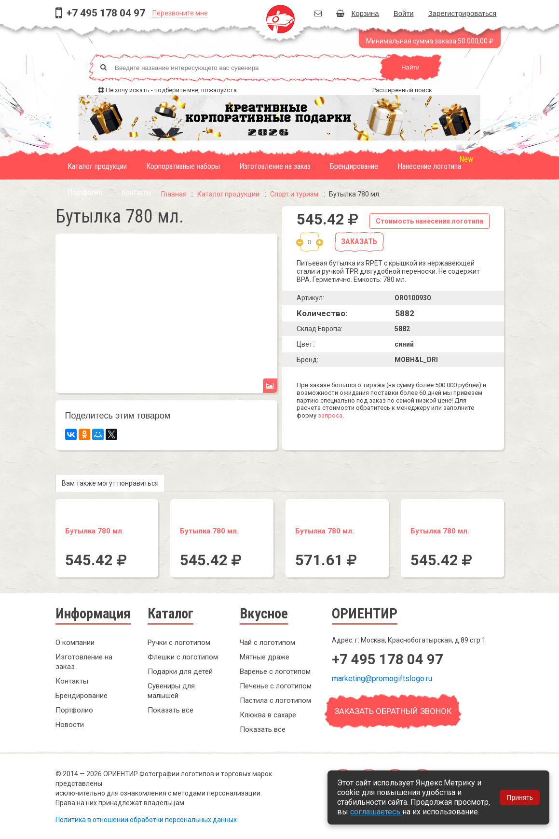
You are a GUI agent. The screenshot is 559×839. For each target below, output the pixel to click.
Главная (174, 194)
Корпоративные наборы (183, 166)
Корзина (357, 13)
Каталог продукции (97, 166)
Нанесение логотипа (429, 166)
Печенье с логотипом (276, 686)
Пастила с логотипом (275, 700)
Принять (519, 797)
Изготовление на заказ (275, 166)
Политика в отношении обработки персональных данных (146, 820)
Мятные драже (264, 657)
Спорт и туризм (294, 194)
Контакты (136, 192)
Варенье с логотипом (275, 671)
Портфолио (85, 192)
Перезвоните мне (180, 13)
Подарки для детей (180, 671)
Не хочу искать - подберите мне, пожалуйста (171, 90)
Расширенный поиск (402, 90)
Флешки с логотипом (183, 657)
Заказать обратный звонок (392, 711)
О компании (75, 642)
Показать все (170, 710)
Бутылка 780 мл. (94, 531)
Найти (410, 67)
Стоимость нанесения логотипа (429, 221)
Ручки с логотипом (179, 642)
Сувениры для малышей (171, 691)
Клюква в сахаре (268, 715)
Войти (404, 13)
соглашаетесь (376, 811)
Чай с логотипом (267, 642)
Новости (69, 724)
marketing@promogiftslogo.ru (382, 678)
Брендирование (354, 166)
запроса (330, 415)
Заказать (359, 241)
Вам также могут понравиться (110, 483)
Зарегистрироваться (462, 13)
